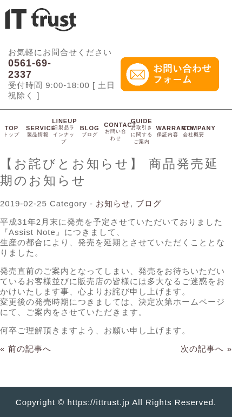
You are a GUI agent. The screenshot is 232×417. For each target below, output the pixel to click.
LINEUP (64, 131)
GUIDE (142, 131)
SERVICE (41, 131)
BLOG (90, 131)
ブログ (149, 203)
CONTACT (120, 131)
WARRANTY (175, 131)
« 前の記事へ (25, 348)
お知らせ (113, 203)
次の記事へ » (206, 348)
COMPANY (198, 131)
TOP (11, 131)
